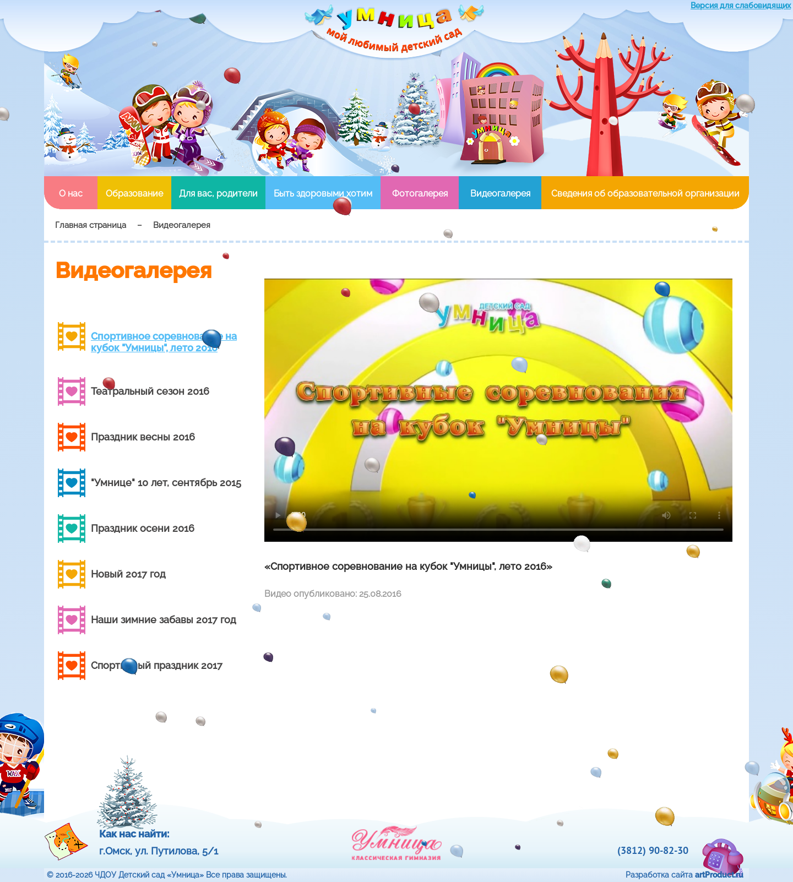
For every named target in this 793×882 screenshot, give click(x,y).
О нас (71, 193)
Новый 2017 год (128, 574)
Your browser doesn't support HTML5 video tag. (498, 410)
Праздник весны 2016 (143, 437)
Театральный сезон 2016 (150, 391)
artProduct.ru (719, 874)
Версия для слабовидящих (741, 5)
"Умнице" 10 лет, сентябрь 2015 (166, 482)
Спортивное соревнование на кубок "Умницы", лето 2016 (164, 341)
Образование (134, 193)
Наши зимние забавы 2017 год (163, 619)
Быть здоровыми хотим (323, 193)
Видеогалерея (500, 193)
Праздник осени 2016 (142, 528)
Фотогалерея (420, 193)
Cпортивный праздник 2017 (156, 665)
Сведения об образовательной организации (645, 193)
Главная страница (90, 225)
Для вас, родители (218, 193)
